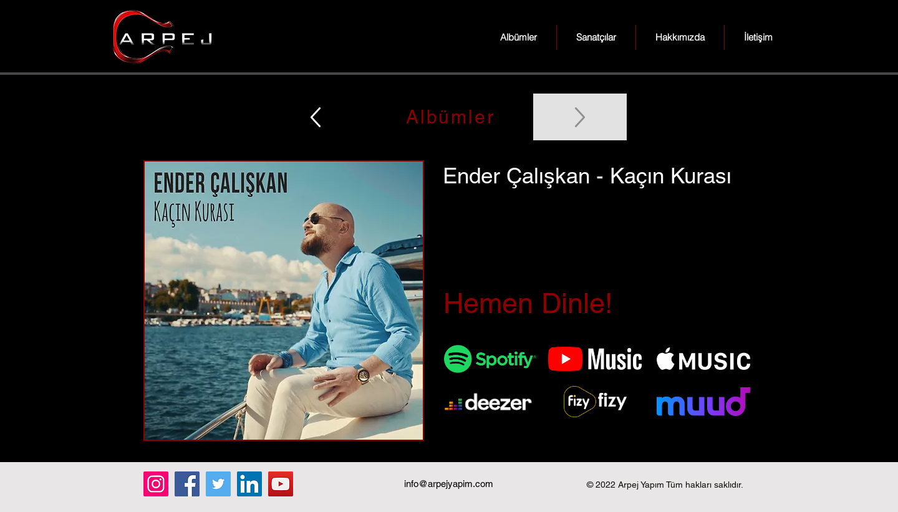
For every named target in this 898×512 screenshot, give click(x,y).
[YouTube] (280, 483)
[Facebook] (187, 483)
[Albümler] (449, 117)
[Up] (315, 117)
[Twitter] (218, 483)
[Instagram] (155, 483)
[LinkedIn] (249, 483)
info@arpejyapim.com (448, 483)
